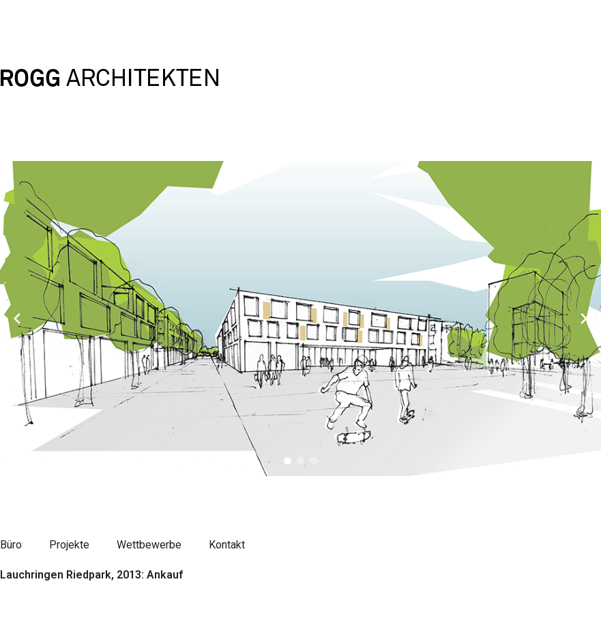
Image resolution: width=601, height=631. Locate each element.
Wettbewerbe (149, 544)
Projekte (69, 544)
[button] (287, 461)
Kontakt (227, 544)
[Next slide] (584, 318)
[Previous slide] (17, 318)
